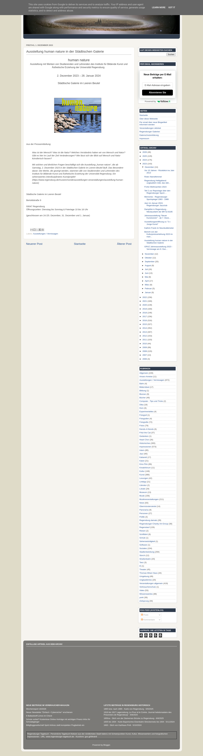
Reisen (142, 531)
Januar (148, 292)
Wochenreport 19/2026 (36, 709)
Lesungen (143, 478)
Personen (143, 513)
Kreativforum (145, 468)
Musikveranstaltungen (149, 499)
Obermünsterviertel (147, 506)
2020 (144, 305)
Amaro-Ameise (146, 376)
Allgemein (143, 373)
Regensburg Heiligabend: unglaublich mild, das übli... (157, 181)
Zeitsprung (144, 601)
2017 (144, 316)
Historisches (144, 443)
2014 (144, 328)
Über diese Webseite (148, 119)
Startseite (80, 243)
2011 (144, 340)
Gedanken (144, 436)
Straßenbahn (145, 559)
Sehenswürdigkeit (147, 541)
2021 (144, 301)
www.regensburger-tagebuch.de (60, 736)
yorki (141, 597)
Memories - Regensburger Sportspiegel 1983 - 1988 (156, 198)
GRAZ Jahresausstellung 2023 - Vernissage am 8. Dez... (158, 248)
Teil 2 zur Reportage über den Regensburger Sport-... (157, 192)
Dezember (150, 167)
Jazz (141, 454)
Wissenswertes (146, 594)
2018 (144, 313)
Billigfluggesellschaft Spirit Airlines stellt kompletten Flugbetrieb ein (55, 725)
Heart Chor (144, 440)
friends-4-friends (146, 429)
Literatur (143, 485)
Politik (142, 517)
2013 (144, 332)
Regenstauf (144, 527)
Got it (171, 7)
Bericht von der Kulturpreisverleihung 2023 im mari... (158, 234)
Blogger (106, 745)
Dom (141, 408)
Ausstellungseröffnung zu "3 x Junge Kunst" (157, 223)
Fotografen (144, 418)
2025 (144, 156)
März (147, 285)
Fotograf (143, 415)
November (150, 254)
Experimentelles (146, 411)
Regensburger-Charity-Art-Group (153, 524)
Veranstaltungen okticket (150, 128)
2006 (144, 359)
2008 (144, 351)
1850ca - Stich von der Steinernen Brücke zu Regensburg (129, 718)
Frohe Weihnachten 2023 (155, 187)
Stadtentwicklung (146, 552)
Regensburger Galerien (149, 132)
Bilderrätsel (144, 387)
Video (141, 590)
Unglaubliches (145, 580)
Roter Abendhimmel (153, 177)
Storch (142, 555)
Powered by (157, 101)
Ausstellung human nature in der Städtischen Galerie (158, 241)
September (150, 261)
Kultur (142, 471)
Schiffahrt (143, 534)
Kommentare (148, 620)
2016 (144, 320)
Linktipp (142, 482)
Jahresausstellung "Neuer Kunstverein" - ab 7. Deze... (157, 216)
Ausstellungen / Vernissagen (45, 234)
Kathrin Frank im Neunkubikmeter (159, 228)
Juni (147, 273)
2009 (144, 347)
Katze (142, 461)
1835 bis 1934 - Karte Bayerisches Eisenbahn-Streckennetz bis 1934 (134, 722)
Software (143, 545)
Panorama (144, 510)
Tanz (141, 562)
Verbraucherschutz (147, 587)
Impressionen (145, 447)
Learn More (158, 7)
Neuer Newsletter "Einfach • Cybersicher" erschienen (49, 712)
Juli (146, 269)
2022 (144, 297)
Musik (142, 496)
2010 (144, 343)
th (140, 566)
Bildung (142, 390)
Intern (142, 450)
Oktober (149, 258)
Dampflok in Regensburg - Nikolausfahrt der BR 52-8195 (158, 210)
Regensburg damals (148, 520)
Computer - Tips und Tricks (151, 401)
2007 (144, 355)
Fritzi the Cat (145, 433)
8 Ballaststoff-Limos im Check (39, 716)
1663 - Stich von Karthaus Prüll (117, 725)
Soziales (143, 548)
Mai (147, 277)
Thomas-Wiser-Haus (148, 573)
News (141, 503)
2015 (144, 324)
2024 (144, 160)
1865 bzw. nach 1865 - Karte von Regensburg (124, 709)
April (147, 281)
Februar (148, 288)
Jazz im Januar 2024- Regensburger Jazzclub (155, 204)
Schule (142, 538)
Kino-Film (143, 464)
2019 (144, 309)
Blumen (142, 394)
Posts (144, 615)
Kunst (142, 475)
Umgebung (144, 576)
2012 (144, 336)
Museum (143, 492)
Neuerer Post (34, 243)
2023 (144, 164)
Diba (141, 405)
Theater (142, 569)
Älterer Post (124, 243)
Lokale (142, 489)
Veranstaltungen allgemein (151, 583)
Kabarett (143, 457)
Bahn (141, 383)
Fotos (141, 426)
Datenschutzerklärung (149, 135)
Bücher (142, 398)
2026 (144, 152)
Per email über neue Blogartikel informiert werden (153, 123)
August (148, 265)
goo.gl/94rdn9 (90, 736)
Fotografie (143, 422)
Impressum (144, 138)
